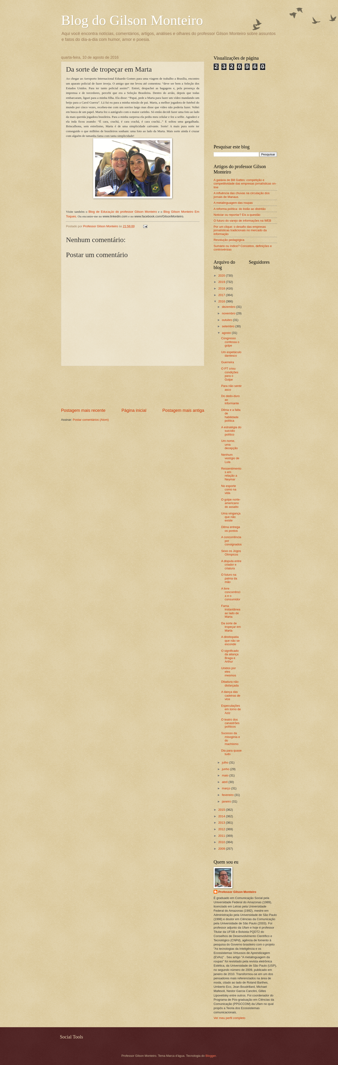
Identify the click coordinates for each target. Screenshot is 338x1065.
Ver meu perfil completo (229, 1018)
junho (226, 769)
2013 (222, 822)
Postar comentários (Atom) (91, 419)
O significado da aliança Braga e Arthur (229, 656)
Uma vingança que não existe (230, 517)
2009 (222, 848)
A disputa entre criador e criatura (231, 564)
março (226, 788)
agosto (227, 333)
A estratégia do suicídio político (231, 430)
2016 (222, 301)
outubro (227, 320)
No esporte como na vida (228, 489)
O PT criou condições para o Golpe (229, 374)
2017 (222, 295)
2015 (222, 809)
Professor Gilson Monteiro (237, 892)
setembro (228, 326)
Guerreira (227, 362)
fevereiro (228, 795)
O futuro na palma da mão (229, 578)
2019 (222, 282)
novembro (229, 313)
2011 (222, 835)
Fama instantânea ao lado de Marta (230, 611)
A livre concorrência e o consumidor (230, 594)
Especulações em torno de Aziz (231, 709)
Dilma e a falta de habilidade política (230, 415)
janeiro (227, 801)
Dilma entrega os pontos (230, 528)
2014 (222, 816)
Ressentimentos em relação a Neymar (231, 474)
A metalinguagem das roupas (233, 203)
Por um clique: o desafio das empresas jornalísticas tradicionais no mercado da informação (240, 230)
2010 (222, 842)
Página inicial (133, 410)
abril (225, 782)
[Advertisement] (132, 386)
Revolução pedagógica (229, 240)
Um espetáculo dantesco (231, 353)
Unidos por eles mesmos (228, 671)
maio (225, 775)
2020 (222, 275)
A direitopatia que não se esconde (230, 640)
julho (225, 762)
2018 (222, 288)
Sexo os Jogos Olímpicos (231, 552)
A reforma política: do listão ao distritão (240, 209)
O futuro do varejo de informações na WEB (242, 220)
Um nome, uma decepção (229, 444)
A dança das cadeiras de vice (230, 695)
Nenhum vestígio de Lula (230, 458)
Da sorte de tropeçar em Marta (231, 626)
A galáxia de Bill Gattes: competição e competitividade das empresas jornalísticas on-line (245, 183)
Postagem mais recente (83, 410)
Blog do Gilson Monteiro (132, 20)
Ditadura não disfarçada (229, 683)
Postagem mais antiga (183, 410)
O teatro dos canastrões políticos (230, 723)
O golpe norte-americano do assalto (230, 503)
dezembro (229, 307)
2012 (222, 829)
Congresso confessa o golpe (230, 341)
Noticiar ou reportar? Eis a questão (237, 214)
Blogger (211, 1055)
